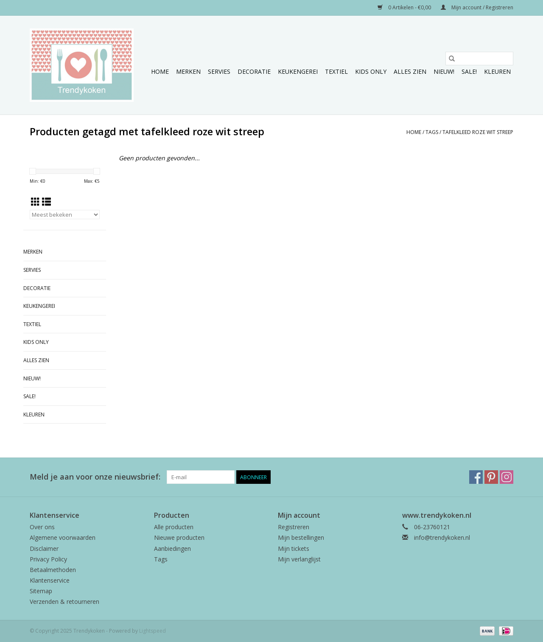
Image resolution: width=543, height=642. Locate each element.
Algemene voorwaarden (62, 537)
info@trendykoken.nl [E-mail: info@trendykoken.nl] (442, 537)
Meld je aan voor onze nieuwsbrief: (95, 476)
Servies (219, 71)
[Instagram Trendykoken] (506, 477)
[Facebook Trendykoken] (476, 477)
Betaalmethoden (53, 570)
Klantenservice (50, 580)
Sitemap (41, 591)
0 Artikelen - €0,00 (405, 7)
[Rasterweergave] (35, 202)
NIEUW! (444, 71)
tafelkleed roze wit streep (477, 132)
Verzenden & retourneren (64, 601)
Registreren (293, 527)
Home (160, 71)
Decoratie (254, 71)
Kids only (370, 71)
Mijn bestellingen (301, 537)
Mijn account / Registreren (477, 7)
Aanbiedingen (172, 548)
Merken (188, 71)
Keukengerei (298, 71)
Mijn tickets (293, 548)
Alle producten (173, 527)
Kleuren (497, 71)
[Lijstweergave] (46, 202)
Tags (431, 132)
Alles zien (410, 71)
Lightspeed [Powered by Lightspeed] (152, 630)
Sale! (469, 71)
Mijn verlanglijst (299, 559)
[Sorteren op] (65, 214)
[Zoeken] (479, 58)
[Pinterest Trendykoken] (491, 477)
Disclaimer (44, 548)
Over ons (42, 527)
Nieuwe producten (179, 537)
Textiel (336, 71)
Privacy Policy (48, 559)
